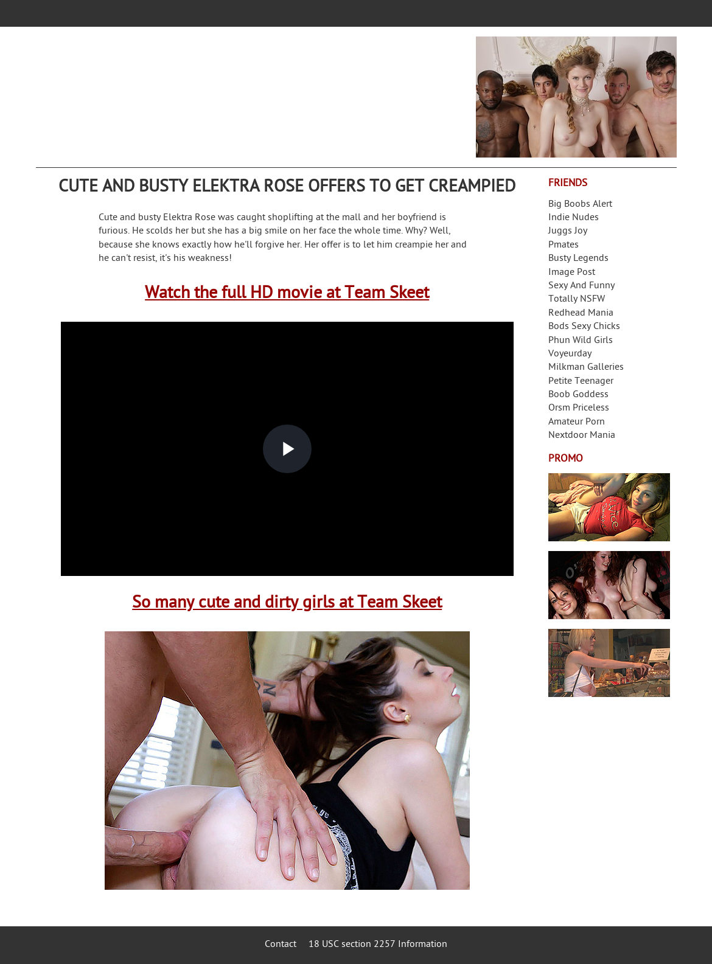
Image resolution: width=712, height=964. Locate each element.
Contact (280, 944)
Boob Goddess (578, 395)
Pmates (563, 245)
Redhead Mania (580, 313)
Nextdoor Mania (581, 435)
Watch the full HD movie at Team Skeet (287, 294)
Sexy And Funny (581, 286)
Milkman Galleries (586, 367)
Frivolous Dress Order (609, 663)
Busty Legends (578, 258)
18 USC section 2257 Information (378, 944)
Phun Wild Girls (580, 341)
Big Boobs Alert (580, 204)
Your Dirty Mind (227, 89)
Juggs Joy (567, 231)
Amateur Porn (576, 422)
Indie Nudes (573, 218)
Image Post (571, 272)
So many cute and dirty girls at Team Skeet (287, 603)
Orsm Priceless (578, 408)
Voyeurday (570, 354)
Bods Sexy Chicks (584, 327)
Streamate (609, 507)
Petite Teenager (580, 381)
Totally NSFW (576, 299)
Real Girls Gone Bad (609, 585)
